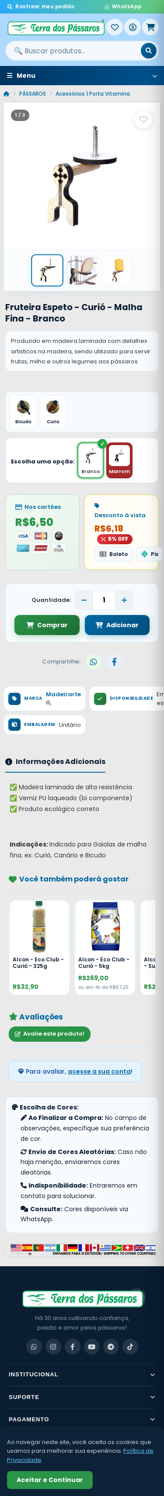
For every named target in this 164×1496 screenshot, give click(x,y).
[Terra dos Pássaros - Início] (55, 27)
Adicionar (117, 625)
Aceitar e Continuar (50, 1479)
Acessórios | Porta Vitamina (93, 93)
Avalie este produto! (49, 1034)
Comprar (47, 625)
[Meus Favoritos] (114, 27)
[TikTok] (130, 1346)
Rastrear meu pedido (40, 6)
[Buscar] (149, 51)
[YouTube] (92, 1346)
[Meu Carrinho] (150, 27)
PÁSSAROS (32, 93)
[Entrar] (132, 27)
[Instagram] (53, 1346)
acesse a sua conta (99, 1071)
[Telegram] (111, 1346)
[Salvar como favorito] (143, 119)
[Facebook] (72, 1346)
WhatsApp (123, 6)
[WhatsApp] (34, 1346)
